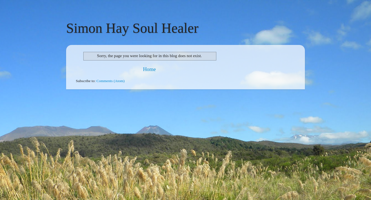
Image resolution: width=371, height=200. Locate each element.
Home (149, 69)
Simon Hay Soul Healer (132, 28)
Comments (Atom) (110, 81)
